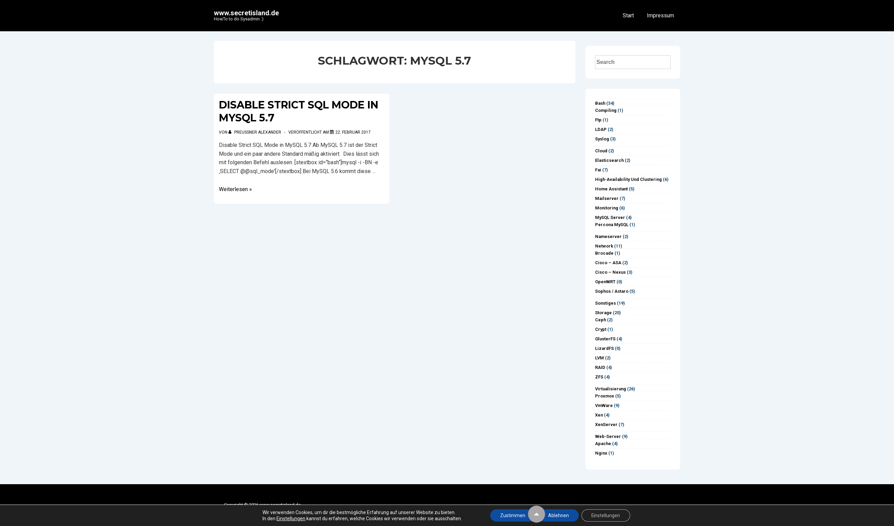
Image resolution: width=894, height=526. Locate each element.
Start (628, 15)
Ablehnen (558, 515)
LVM (599, 357)
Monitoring (606, 207)
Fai (598, 169)
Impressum (660, 15)
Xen (599, 415)
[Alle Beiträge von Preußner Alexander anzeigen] (255, 132)
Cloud (601, 150)
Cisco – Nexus (610, 272)
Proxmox (604, 395)
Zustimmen (512, 515)
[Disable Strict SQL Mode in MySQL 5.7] (353, 132)
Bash (600, 103)
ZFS (599, 376)
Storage (603, 312)
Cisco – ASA (608, 262)
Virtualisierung (610, 388)
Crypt (600, 329)
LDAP (601, 129)
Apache (603, 443)
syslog (602, 138)
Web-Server (608, 436)
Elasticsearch (609, 160)
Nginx (601, 453)
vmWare (604, 405)
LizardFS (604, 348)
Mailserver (607, 198)
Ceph (600, 319)
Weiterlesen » (235, 189)
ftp (598, 119)
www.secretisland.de (246, 13)
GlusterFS (605, 338)
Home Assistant (611, 188)
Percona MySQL (611, 224)
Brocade (604, 253)
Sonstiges (605, 303)
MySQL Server (610, 217)
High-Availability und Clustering (628, 179)
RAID (600, 367)
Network (604, 246)
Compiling (606, 110)
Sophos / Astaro (611, 291)
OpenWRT (605, 281)
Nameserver (608, 236)
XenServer (606, 424)
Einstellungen (290, 518)
